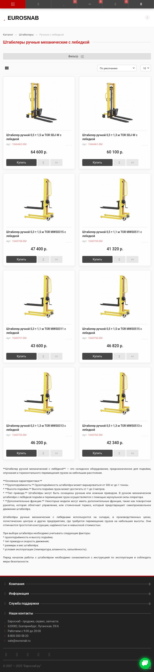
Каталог (8, 34)
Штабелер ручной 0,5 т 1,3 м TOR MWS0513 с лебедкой (112, 427)
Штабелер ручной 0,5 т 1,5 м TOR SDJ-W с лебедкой (33, 137)
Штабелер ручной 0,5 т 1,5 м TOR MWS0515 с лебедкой (112, 330)
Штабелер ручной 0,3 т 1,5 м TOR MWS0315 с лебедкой (36, 234)
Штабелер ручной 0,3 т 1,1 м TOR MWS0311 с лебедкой (36, 330)
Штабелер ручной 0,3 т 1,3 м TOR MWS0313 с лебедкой (36, 427)
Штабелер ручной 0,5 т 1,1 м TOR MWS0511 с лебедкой (112, 234)
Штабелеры (26, 34)
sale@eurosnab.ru (19, 640)
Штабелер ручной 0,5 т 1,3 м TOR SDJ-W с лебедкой (109, 137)
